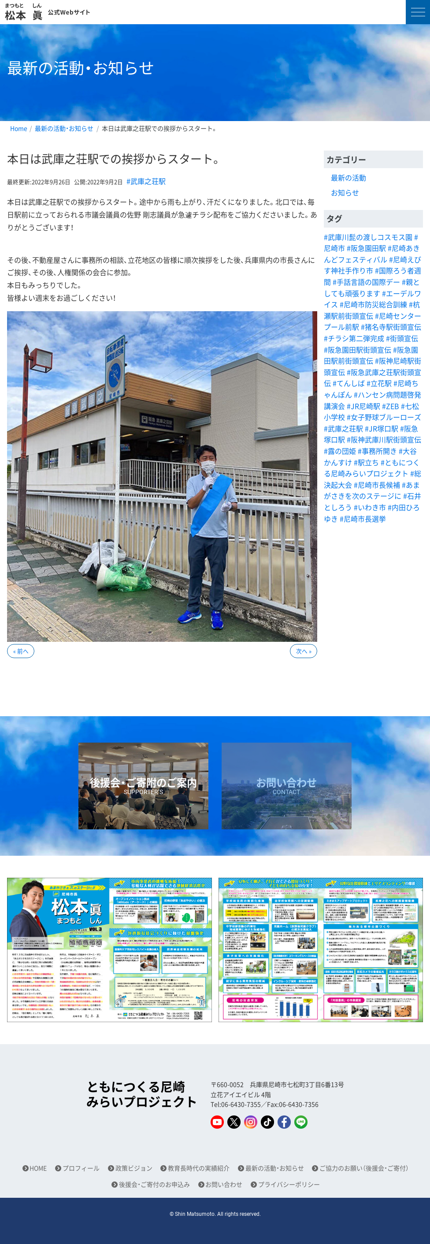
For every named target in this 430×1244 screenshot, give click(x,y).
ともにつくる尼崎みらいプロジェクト (141, 1094)
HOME (38, 1168)
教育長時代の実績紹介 (199, 1168)
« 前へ (21, 651)
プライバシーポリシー (289, 1184)
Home (18, 128)
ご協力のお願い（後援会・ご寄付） (364, 1168)
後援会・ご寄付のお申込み (154, 1184)
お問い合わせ (223, 1184)
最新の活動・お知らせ (64, 128)
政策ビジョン (133, 1168)
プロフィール (81, 1168)
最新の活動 (348, 177)
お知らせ (345, 192)
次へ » (303, 651)
